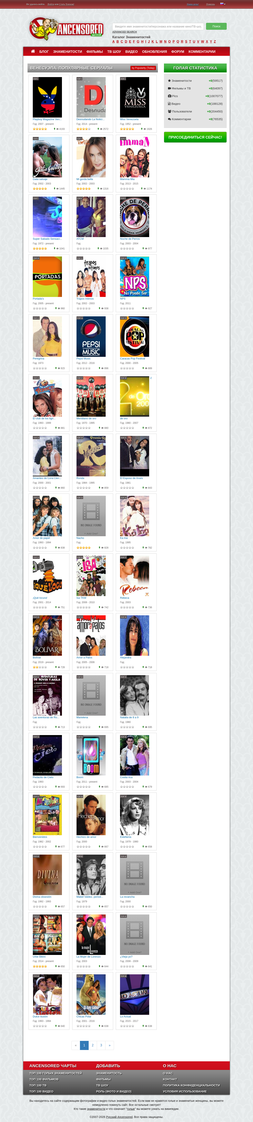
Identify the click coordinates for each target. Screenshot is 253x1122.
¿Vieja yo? (126, 956)
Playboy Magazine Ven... (47, 119)
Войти (51, 4)
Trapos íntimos (85, 298)
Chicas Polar (84, 1016)
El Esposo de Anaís (131, 478)
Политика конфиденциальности (191, 1085)
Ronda (80, 478)
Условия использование (185, 1091)
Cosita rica (126, 777)
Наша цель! (193, 4)
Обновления (154, 52)
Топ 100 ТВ (38, 1085)
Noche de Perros (130, 238)
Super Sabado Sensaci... (47, 238)
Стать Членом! (66, 4)
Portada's (38, 298)
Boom (80, 777)
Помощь (210, 4)
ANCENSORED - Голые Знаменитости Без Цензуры (66, 29)
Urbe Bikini (39, 956)
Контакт (170, 1079)
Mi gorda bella (85, 179)
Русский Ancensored (119, 1117)
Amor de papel (41, 537)
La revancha (127, 896)
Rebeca (124, 597)
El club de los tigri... (44, 418)
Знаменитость (109, 1073)
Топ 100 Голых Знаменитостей (55, 1073)
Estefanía (125, 836)
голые (131, 1108)
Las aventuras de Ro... (46, 717)
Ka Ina (124, 537)
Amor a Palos (84, 657)
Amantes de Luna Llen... (47, 478)
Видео (131, 52)
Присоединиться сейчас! (195, 137)
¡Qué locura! (40, 597)
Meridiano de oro (86, 418)
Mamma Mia (127, 179)
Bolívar (37, 657)
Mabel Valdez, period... (90, 896)
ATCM (80, 238)
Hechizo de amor (86, 836)
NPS (122, 298)
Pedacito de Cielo (43, 777)
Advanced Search (124, 32)
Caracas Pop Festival (132, 358)
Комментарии (202, 52)
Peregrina (38, 358)
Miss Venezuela (129, 119)
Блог (44, 52)
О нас (168, 1073)
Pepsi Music (84, 358)
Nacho (80, 537)
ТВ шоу (114, 52)
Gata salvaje (40, 179)
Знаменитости (67, 52)
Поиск (216, 26)
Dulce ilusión (40, 1016)
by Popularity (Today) (143, 68)
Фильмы (94, 52)
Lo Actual (125, 1016)
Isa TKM (81, 597)
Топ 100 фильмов (43, 1079)
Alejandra (125, 657)
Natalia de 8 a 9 (129, 717)
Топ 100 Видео (41, 1091)
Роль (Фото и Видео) (114, 1091)
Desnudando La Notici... (91, 119)
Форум (177, 52)
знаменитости (96, 1108)
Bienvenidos (40, 836)
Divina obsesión (42, 896)
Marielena (82, 717)
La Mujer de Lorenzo (89, 956)
